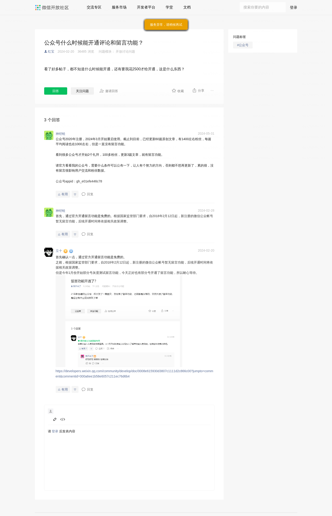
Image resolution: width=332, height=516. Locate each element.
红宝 (51, 51)
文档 (187, 7)
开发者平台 (146, 7)
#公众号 (243, 45)
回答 (55, 91)
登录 (293, 7)
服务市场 (119, 7)
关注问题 (82, 91)
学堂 (169, 7)
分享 (198, 90)
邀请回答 (108, 91)
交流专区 (94, 7)
